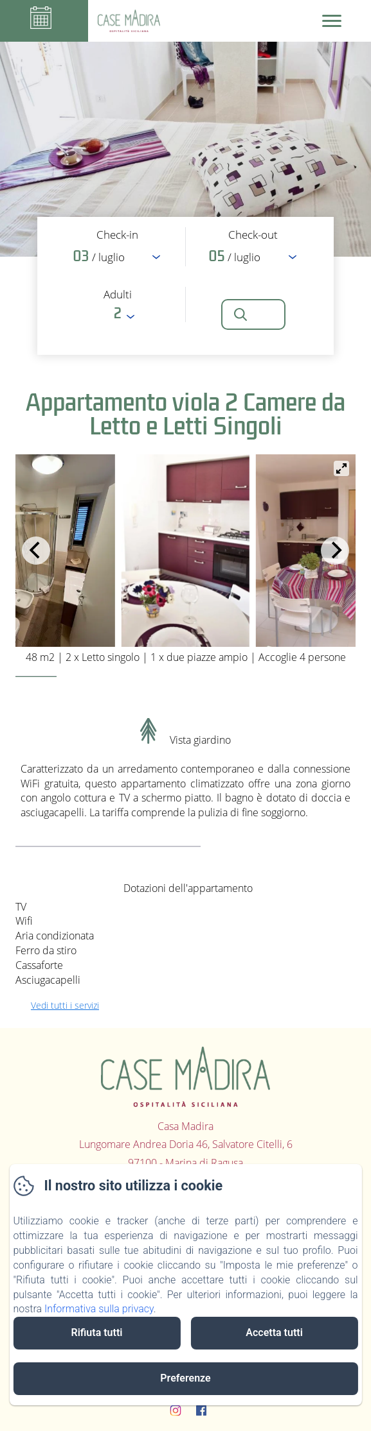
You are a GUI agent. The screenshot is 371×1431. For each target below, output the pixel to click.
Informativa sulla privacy (99, 1309)
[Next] (335, 550)
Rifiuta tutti (96, 1332)
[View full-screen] (341, 468)
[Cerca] (253, 314)
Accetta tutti (274, 1332)
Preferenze (185, 1378)
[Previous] (36, 550)
